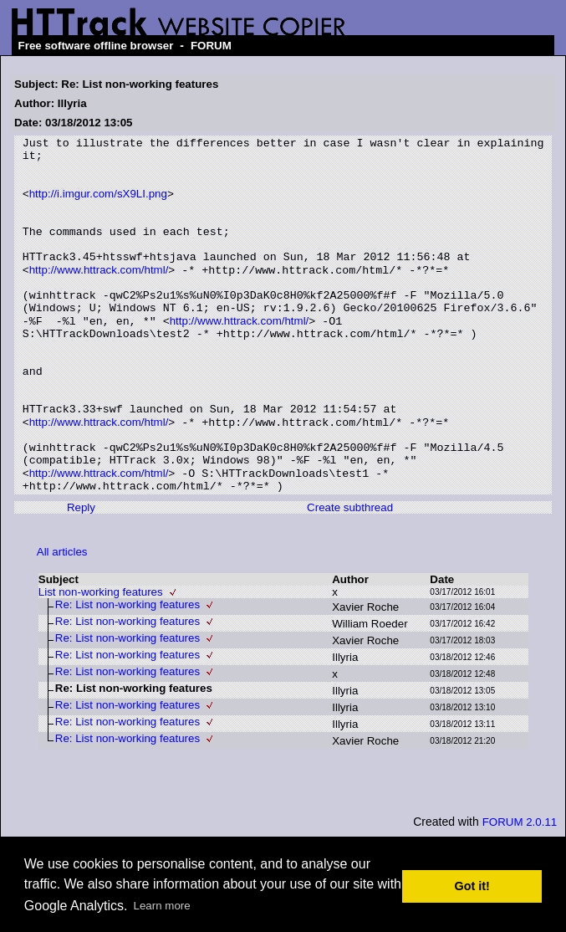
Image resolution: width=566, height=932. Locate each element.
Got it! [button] (472, 886)
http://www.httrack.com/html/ (99, 295)
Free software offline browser (96, 45)
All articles (62, 618)
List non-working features (100, 658)
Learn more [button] (162, 905)
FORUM (211, 45)
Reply (81, 573)
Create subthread (350, 573)
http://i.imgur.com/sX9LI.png (98, 205)
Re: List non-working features (127, 670)
